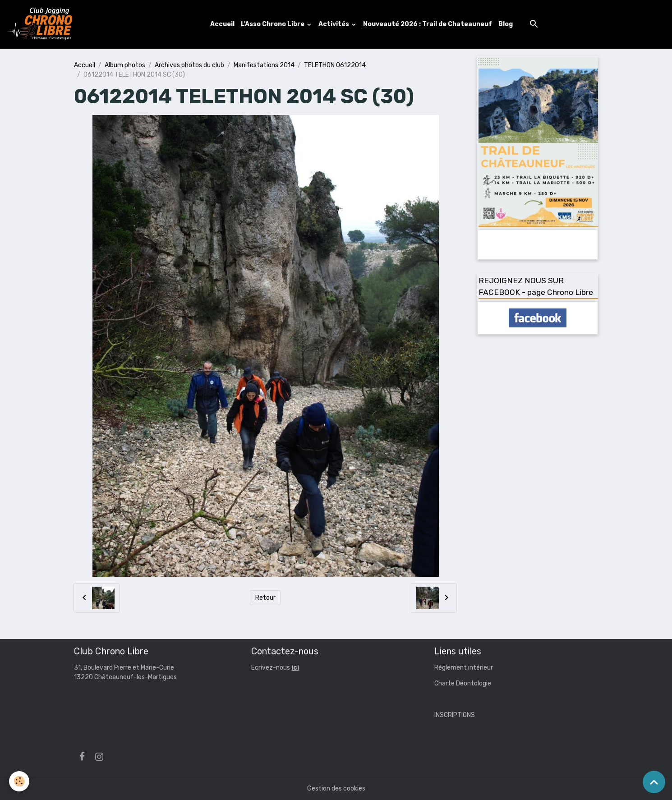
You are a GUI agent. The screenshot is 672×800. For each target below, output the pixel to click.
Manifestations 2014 (264, 65)
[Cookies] (19, 781)
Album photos (125, 65)
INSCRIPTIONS (454, 715)
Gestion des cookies (336, 788)
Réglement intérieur (463, 667)
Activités (334, 24)
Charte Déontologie (462, 683)
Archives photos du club (189, 65)
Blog (505, 24)
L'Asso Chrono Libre (273, 24)
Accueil (222, 24)
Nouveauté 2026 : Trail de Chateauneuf (427, 24)
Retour (265, 598)
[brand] (42, 24)
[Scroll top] (654, 782)
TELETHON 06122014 (335, 65)
